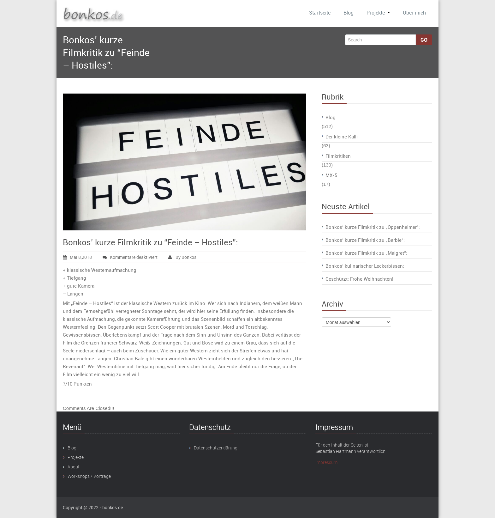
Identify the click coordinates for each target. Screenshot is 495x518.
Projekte (378, 12)
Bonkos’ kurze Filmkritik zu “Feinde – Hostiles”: (150, 242)
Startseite (320, 12)
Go (423, 39)
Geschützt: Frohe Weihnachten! (359, 279)
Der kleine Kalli (341, 136)
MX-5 (331, 175)
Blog (348, 12)
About (74, 467)
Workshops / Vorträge (89, 476)
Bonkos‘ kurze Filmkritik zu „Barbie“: (365, 240)
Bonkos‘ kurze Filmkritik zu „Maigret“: (366, 253)
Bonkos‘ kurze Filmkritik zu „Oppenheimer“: (372, 227)
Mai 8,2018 (77, 257)
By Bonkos (182, 257)
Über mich (414, 12)
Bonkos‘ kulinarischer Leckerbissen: (364, 266)
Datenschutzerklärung (215, 448)
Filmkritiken (338, 156)
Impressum (326, 462)
